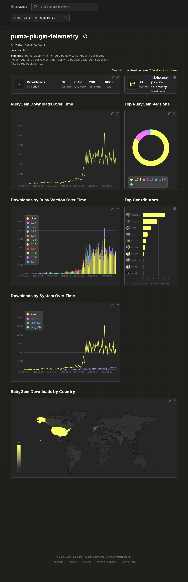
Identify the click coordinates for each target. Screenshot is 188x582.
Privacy (73, 561)
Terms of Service (106, 561)
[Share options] (113, 77)
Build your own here (164, 70)
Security (86, 561)
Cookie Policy (128, 561)
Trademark (57, 561)
